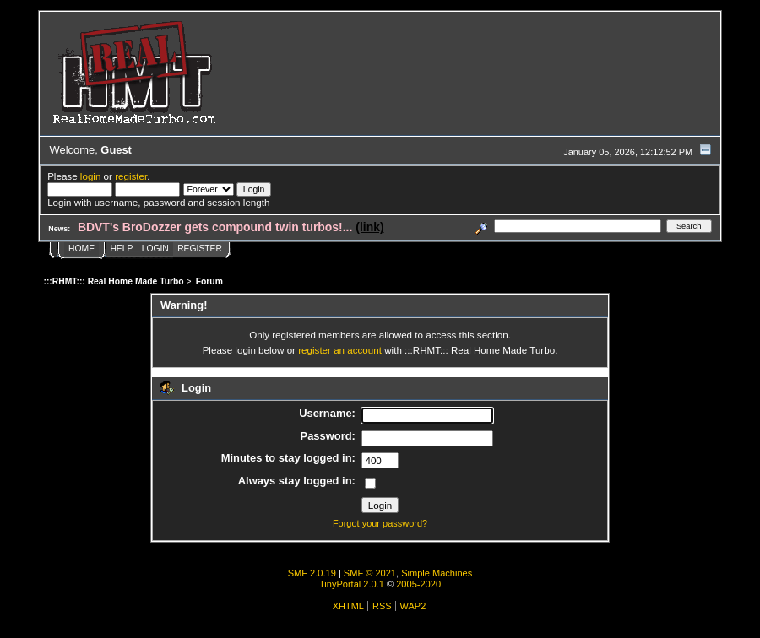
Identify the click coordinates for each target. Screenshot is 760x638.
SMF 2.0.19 (312, 573)
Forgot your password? (380, 523)
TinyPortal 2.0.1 (351, 584)
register (131, 175)
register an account (340, 349)
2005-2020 (418, 584)
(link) (369, 227)
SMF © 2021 (370, 573)
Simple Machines (436, 573)
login (90, 175)
